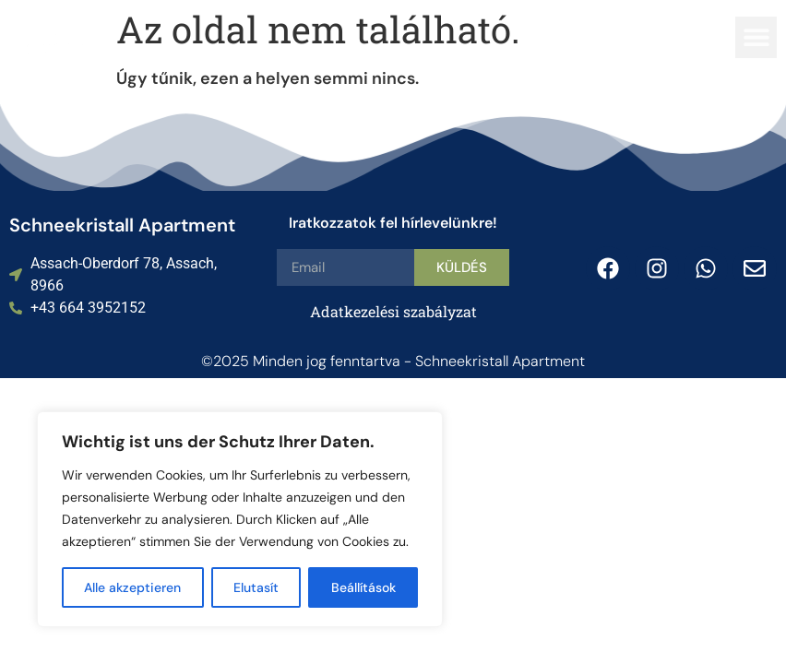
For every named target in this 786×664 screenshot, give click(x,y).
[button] (756, 37)
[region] (240, 519)
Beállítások (363, 587)
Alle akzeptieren (132, 587)
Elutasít (256, 587)
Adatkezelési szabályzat (393, 311)
